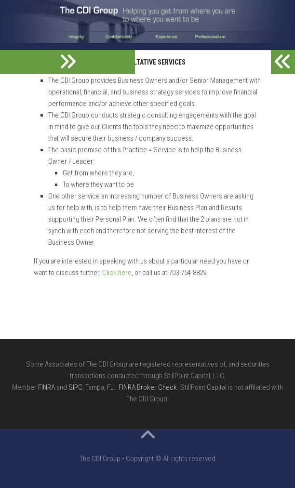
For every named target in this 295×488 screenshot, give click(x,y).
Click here (117, 272)
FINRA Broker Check (148, 387)
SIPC (75, 387)
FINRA (46, 387)
